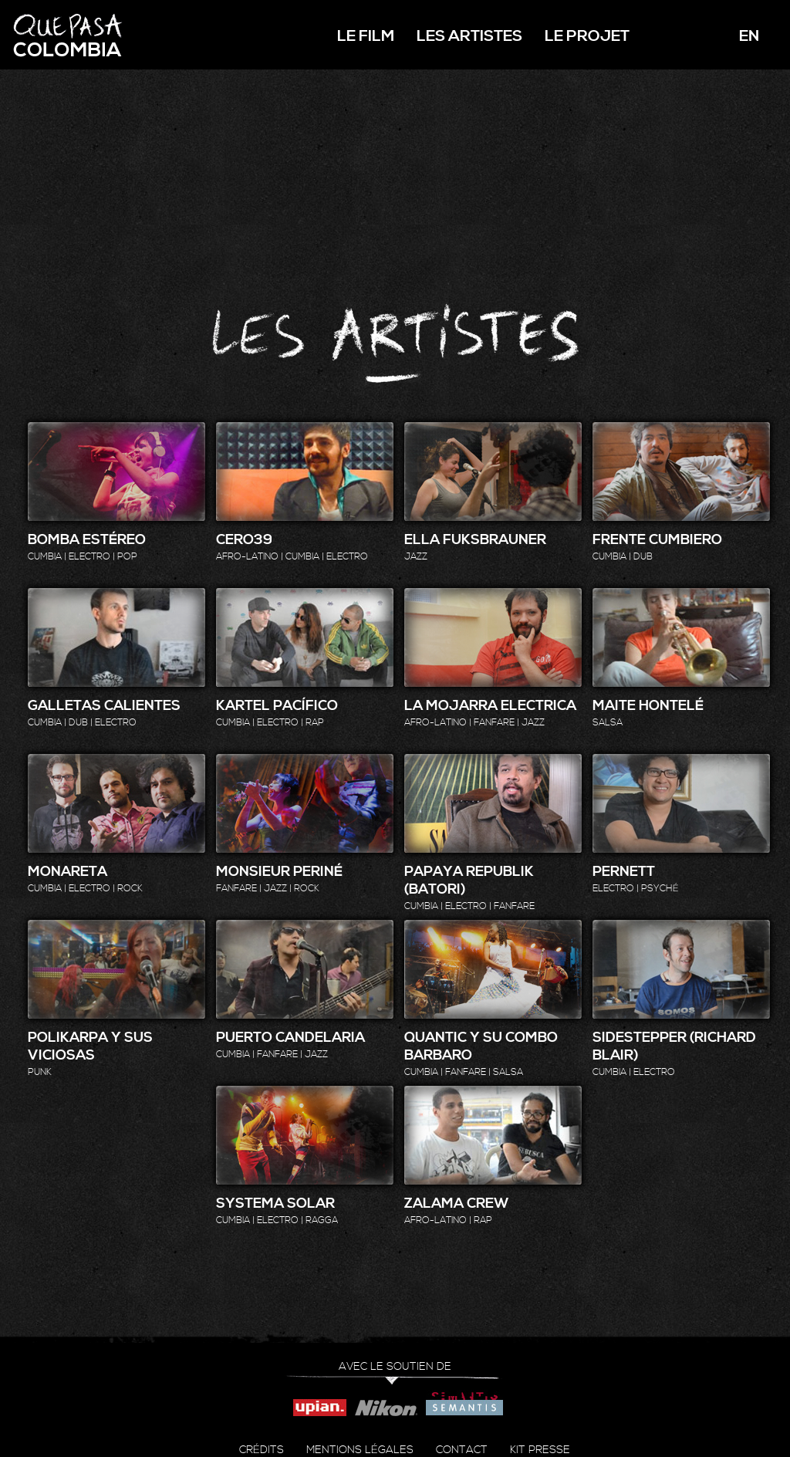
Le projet (587, 36)
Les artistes (469, 36)
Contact (462, 1450)
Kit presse (540, 1450)
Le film (365, 36)
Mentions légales (360, 1450)
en (749, 36)
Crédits (261, 1450)
